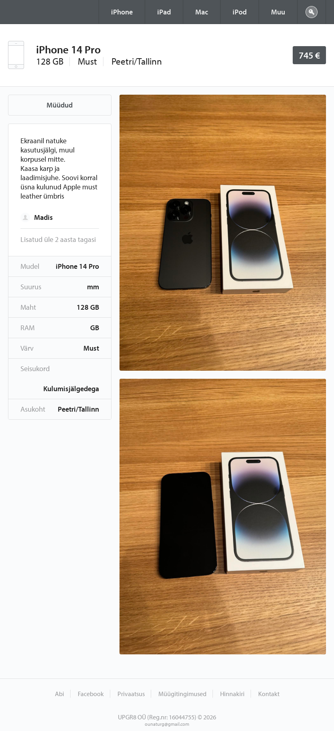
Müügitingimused (182, 694)
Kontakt (268, 694)
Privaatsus (131, 694)
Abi (59, 694)
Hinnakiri (232, 694)
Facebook (91, 694)
